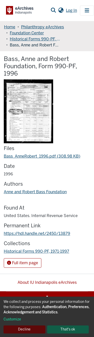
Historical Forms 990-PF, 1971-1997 (35, 39)
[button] (61, 11)
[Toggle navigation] (87, 11)
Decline (24, 329)
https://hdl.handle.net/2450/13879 (37, 233)
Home (9, 27)
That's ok (67, 329)
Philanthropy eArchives (42, 27)
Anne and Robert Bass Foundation (35, 191)
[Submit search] (53, 10)
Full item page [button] (22, 262)
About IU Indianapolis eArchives (47, 282)
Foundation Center (27, 33)
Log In (72, 10)
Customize (12, 319)
